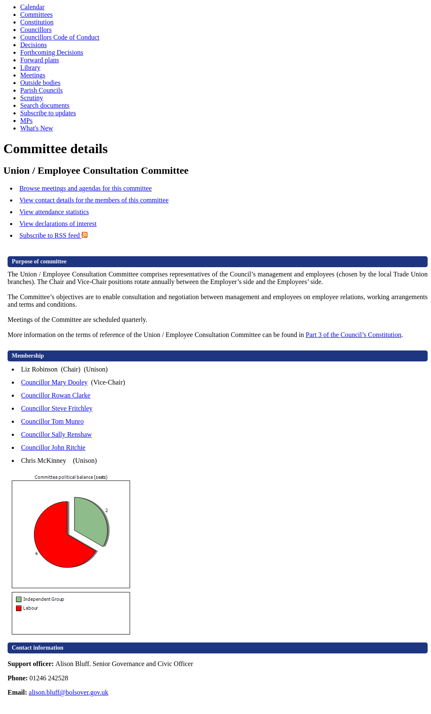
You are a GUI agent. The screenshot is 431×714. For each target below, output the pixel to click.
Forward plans (39, 60)
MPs (26, 120)
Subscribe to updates (48, 113)
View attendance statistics (54, 211)
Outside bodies (40, 82)
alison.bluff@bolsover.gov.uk (68, 692)
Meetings (32, 75)
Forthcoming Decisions (51, 52)
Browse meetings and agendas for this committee (85, 188)
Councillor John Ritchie (53, 447)
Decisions (33, 44)
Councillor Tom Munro (52, 421)
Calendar (32, 7)
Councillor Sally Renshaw (56, 434)
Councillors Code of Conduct (59, 37)
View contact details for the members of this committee (93, 200)
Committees (36, 14)
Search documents (44, 105)
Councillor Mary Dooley (54, 382)
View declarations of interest (57, 223)
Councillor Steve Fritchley (57, 408)
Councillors (36, 29)
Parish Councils (41, 90)
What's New (36, 128)
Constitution (36, 22)
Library (30, 67)
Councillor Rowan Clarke (55, 395)
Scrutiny (31, 97)
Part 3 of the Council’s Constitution (353, 334)
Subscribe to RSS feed (53, 235)
